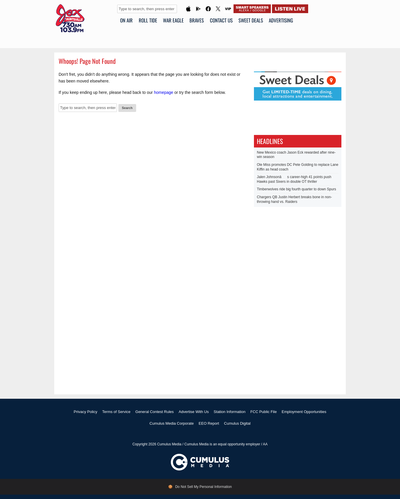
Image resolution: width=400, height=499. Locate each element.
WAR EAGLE (173, 20)
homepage (163, 92)
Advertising (281, 20)
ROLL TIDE (148, 20)
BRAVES (197, 20)
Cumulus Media (169, 444)
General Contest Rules (154, 412)
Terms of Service (116, 412)
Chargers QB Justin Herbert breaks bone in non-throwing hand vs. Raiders (294, 199)
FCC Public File (263, 412)
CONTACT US (221, 20)
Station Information (229, 412)
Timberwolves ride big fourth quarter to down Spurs (296, 189)
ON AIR (126, 20)
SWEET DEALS (250, 20)
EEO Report (209, 423)
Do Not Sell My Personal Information (203, 487)
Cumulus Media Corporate (172, 423)
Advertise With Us (194, 412)
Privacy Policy (85, 412)
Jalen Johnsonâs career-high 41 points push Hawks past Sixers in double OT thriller (294, 179)
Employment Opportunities (304, 412)
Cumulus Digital (237, 423)
